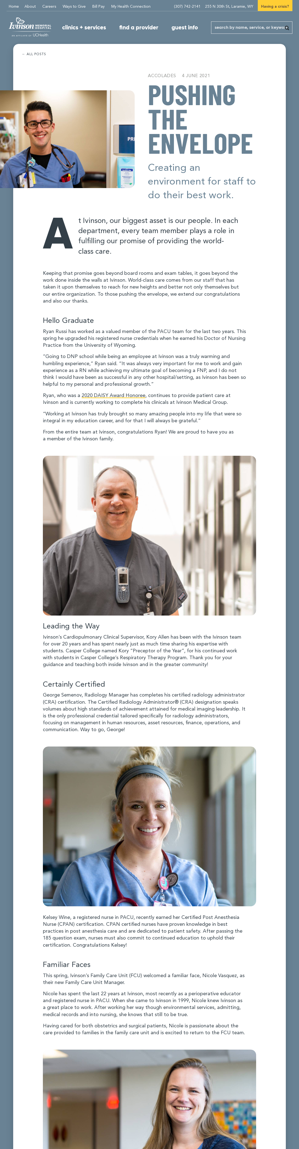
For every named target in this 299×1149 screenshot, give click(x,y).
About (30, 7)
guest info (184, 27)
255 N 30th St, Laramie (229, 7)
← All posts (34, 54)
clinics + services (84, 27)
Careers (49, 7)
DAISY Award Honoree (113, 395)
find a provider (138, 27)
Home (14, 7)
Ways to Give (74, 7)
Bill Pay (98, 7)
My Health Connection (131, 7)
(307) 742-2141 (187, 7)
